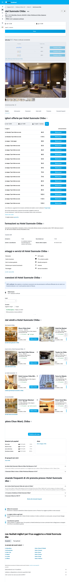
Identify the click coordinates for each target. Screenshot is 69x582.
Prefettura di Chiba (24, 7)
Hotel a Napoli (11, 555)
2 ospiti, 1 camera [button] (13, 27)
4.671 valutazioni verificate (22, 19)
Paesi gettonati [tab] (21, 542)
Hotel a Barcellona (12, 549)
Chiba (33, 7)
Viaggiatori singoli (14, 306)
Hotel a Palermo (41, 559)
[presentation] (20, 105)
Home (9, 7)
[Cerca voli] (2, 6)
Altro (9, 231)
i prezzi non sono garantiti (39, 566)
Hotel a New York (12, 553)
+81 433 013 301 (12, 17)
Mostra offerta (39, 339)
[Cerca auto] (2, 12)
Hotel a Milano (11, 559)
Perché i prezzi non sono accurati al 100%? (38, 576)
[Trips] (2, 23)
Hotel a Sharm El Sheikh (42, 549)
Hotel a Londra (11, 557)
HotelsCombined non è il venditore (38, 571)
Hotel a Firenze (40, 555)
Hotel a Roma (40, 553)
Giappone (14, 7)
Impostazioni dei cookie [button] (13, 214)
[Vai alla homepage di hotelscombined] (11, 2)
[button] (2, 2)
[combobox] (15, 301)
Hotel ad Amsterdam (13, 551)
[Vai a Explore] (2, 18)
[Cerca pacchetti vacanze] (2, 15)
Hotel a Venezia (40, 551)
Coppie (22, 306)
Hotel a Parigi (40, 557)
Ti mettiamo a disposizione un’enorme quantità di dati (38, 573)
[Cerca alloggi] (2, 9)
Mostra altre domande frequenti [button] (37, 500)
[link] (16, 342)
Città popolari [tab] (12, 542)
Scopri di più (52, 208)
